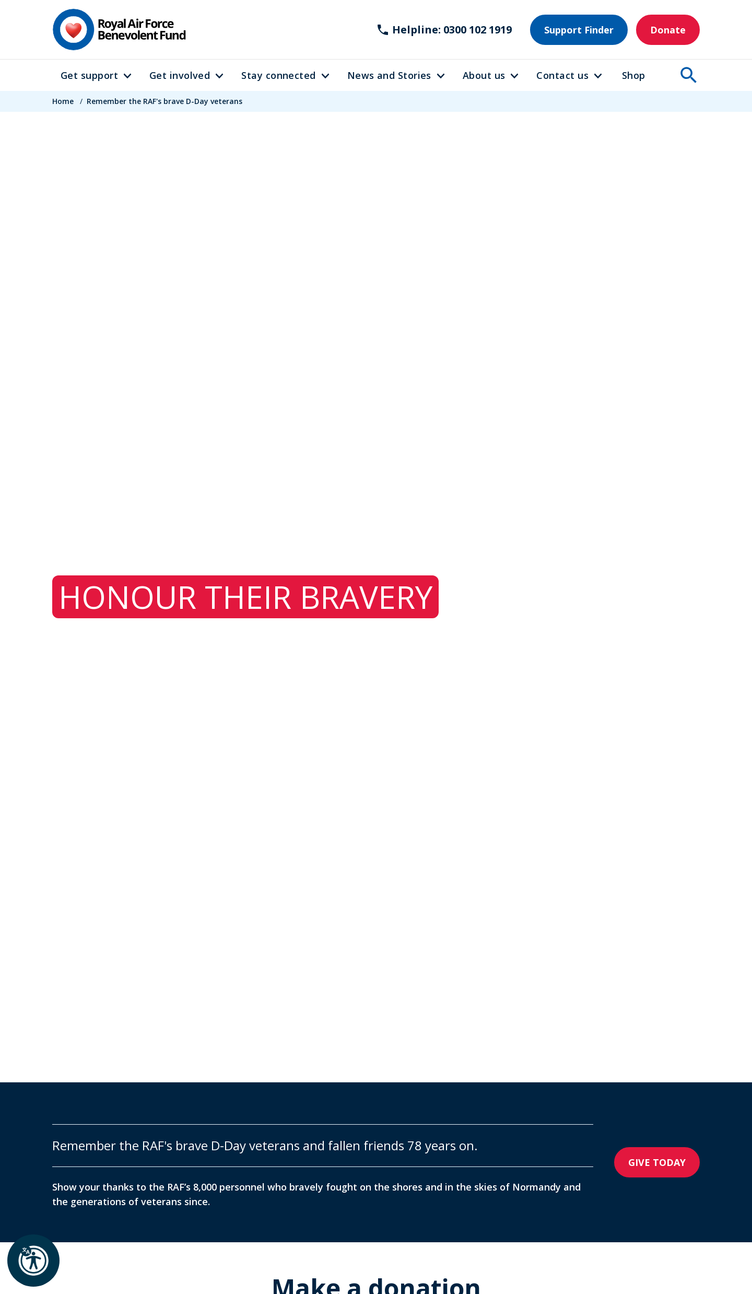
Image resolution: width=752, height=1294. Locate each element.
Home (63, 101)
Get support (89, 75)
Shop (633, 75)
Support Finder (579, 30)
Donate (668, 30)
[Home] (119, 29)
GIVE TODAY (657, 1162)
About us (484, 75)
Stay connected (278, 75)
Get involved (179, 75)
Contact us (562, 75)
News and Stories (389, 75)
